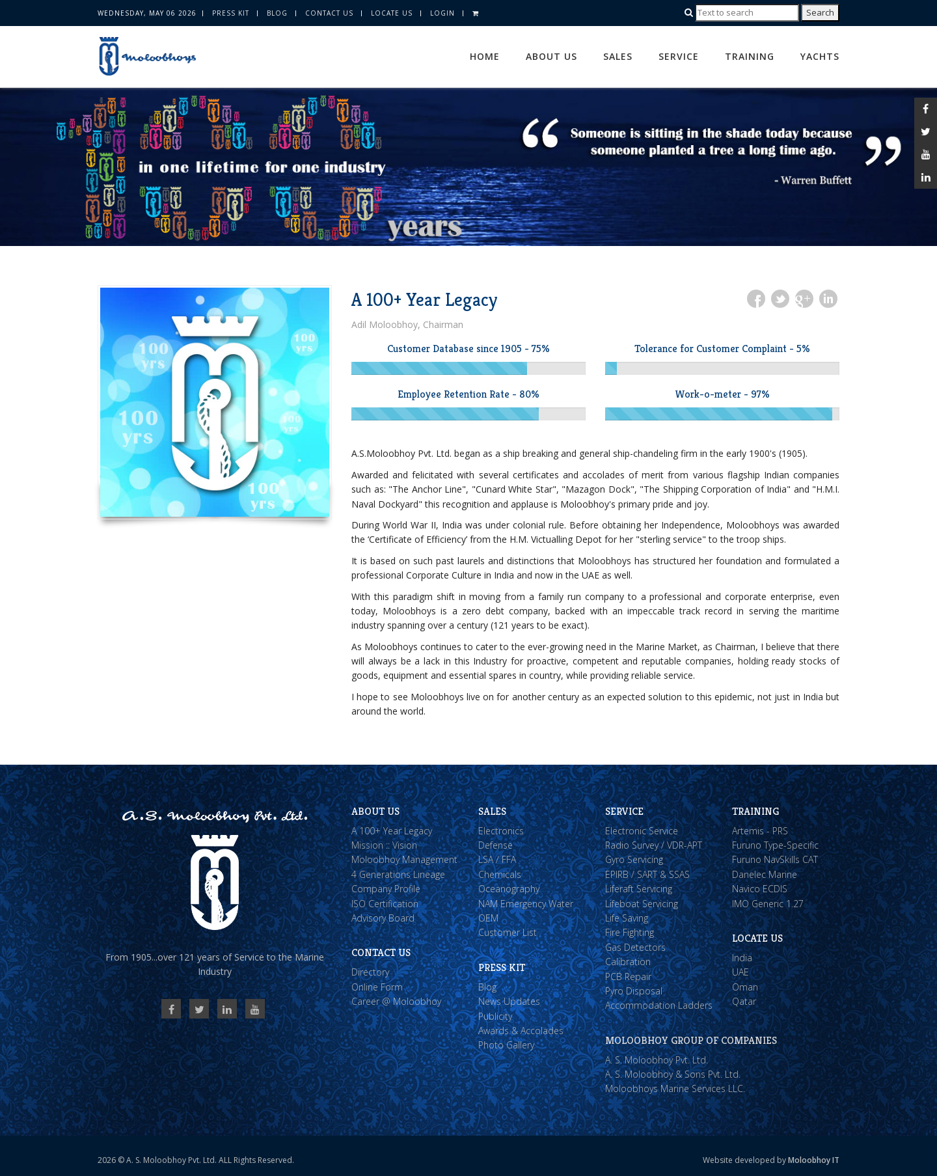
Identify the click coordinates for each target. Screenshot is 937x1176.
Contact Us (329, 13)
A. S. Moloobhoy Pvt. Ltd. (656, 1060)
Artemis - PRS (760, 831)
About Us (551, 56)
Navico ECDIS (759, 888)
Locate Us (392, 13)
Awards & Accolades (521, 1030)
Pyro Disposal (633, 991)
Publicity (495, 1016)
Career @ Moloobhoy (396, 1001)
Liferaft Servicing (638, 888)
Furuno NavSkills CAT (775, 859)
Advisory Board (382, 918)
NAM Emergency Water (525, 903)
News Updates (509, 1001)
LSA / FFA (497, 859)
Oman (745, 987)
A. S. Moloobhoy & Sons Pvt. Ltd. (672, 1074)
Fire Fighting (629, 932)
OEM (488, 918)
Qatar (744, 1001)
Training (749, 56)
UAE (740, 972)
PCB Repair (628, 976)
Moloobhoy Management (404, 859)
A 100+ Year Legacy (391, 831)
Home (485, 56)
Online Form (377, 987)
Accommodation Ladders (659, 1005)
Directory (370, 972)
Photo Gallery (506, 1045)
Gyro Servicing (634, 859)
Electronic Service (641, 831)
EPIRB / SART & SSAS (647, 874)
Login (442, 13)
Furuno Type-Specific (775, 845)
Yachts (819, 56)
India (742, 957)
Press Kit (230, 13)
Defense (495, 845)
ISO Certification (384, 903)
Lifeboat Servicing (641, 903)
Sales (617, 56)
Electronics (501, 831)
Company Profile (385, 888)
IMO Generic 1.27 (768, 903)
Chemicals (499, 874)
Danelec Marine (764, 874)
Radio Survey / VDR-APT (653, 845)
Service (679, 56)
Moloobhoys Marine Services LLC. (675, 1088)
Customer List (507, 932)
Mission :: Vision (384, 845)
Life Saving (626, 918)
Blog (277, 13)
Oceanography (508, 888)
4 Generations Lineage (398, 874)
